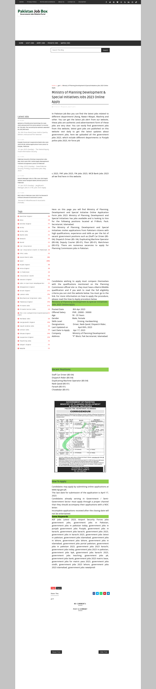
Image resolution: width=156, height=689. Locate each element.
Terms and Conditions (47, 2)
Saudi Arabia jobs (27, 327)
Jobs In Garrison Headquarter (32, 284)
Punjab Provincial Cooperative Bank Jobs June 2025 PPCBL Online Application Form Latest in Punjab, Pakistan (33, 145)
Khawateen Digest (27, 287)
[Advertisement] (99, 23)
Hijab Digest (25, 265)
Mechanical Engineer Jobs (31, 299)
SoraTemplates (31, 686)
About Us (61, 2)
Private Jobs (53, 43)
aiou (21, 220)
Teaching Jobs (25, 341)
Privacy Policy (32, 2)
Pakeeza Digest (26, 302)
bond (22, 243)
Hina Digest (25, 269)
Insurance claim (27, 276)
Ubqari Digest (25, 345)
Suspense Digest (27, 338)
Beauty (23, 239)
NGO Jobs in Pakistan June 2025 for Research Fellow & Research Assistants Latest (127, 160)
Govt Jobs (30, 43)
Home (22, 2)
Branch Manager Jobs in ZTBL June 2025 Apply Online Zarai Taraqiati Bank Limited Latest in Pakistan (33, 181)
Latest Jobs (24, 295)
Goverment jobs (26, 258)
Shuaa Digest (25, 334)
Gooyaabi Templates (55, 686)
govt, (74, 107)
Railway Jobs (25, 319)
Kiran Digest (25, 291)
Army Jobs (41, 43)
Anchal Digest (25, 224)
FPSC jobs (24, 254)
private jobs (25, 306)
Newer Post (56, 673)
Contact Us (71, 2)
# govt (59, 609)
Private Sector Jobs (28, 310)
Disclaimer (82, 2)
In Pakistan (25, 273)
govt (22, 261)
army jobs (24, 232)
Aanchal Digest (26, 217)
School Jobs (24, 330)
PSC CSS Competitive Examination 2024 (121, 278)
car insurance (26, 246)
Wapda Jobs (65, 43)
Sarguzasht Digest (27, 323)
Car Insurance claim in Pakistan (33, 250)
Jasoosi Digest (26, 280)
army (22, 228)
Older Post (99, 673)
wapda (22, 349)
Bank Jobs (24, 235)
